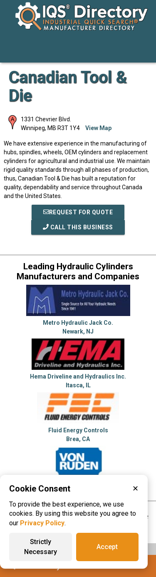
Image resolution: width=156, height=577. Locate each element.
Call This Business (78, 227)
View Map (98, 128)
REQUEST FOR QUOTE (78, 212)
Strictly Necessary (40, 547)
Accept (107, 547)
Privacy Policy (42, 523)
